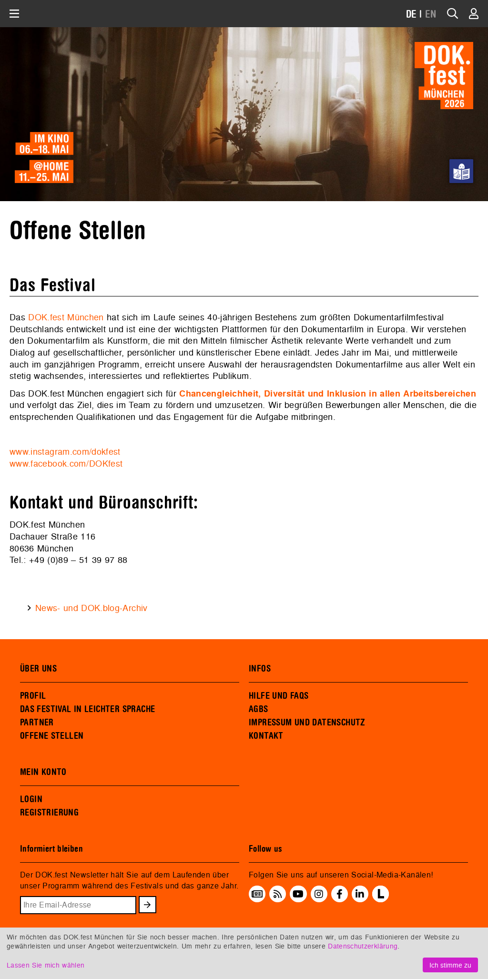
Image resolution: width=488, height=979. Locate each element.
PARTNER (37, 722)
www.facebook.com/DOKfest (66, 463)
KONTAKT (266, 736)
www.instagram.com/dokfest (65, 452)
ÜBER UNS (38, 668)
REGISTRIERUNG (49, 812)
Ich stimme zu (450, 964)
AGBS (258, 709)
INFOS (260, 668)
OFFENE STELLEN (51, 736)
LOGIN (31, 799)
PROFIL (33, 696)
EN (431, 14)
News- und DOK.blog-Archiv (91, 608)
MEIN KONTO (43, 772)
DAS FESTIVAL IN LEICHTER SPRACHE (87, 709)
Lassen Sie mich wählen (45, 964)
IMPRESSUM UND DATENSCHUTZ (307, 722)
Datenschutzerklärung (362, 945)
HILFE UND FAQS (278, 696)
